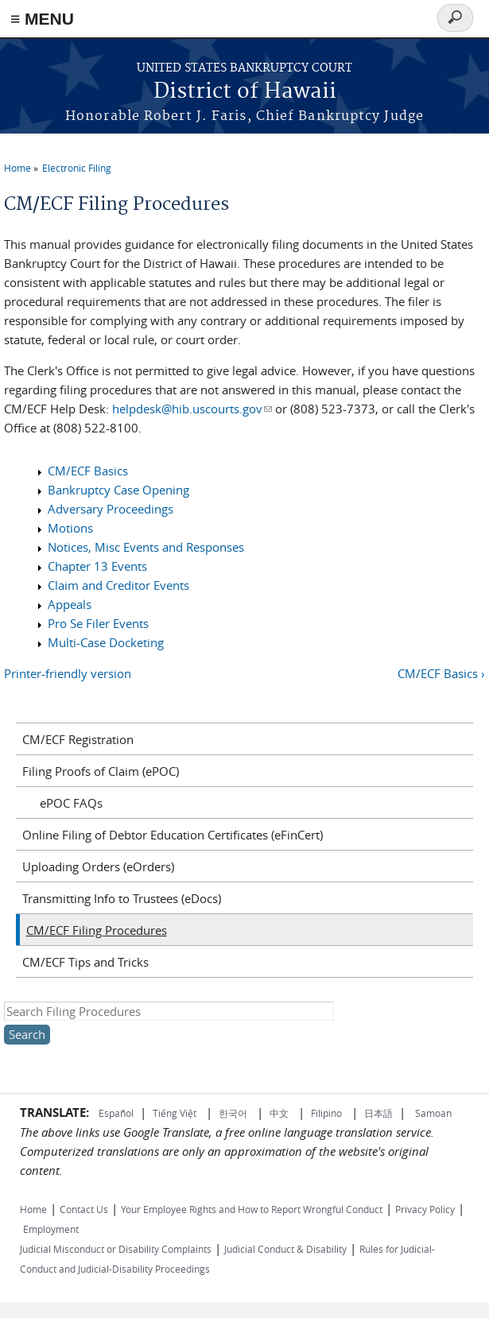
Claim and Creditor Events (118, 585)
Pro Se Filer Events (98, 623)
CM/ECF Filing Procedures (96, 930)
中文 (279, 1113)
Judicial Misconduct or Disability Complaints (116, 1248)
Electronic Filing (76, 167)
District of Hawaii (244, 92)
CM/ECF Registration (78, 739)
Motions (70, 528)
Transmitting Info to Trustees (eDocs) (121, 898)
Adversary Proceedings (110, 509)
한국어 (233, 1113)
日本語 (378, 1113)
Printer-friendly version (67, 673)
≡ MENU (42, 19)
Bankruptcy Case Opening (118, 490)
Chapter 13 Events (97, 566)
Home (17, 167)
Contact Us (84, 1209)
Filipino (326, 1113)
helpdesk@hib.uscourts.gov (192, 409)
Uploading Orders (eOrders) (98, 866)
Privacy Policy (425, 1209)
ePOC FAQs (71, 803)
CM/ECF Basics (88, 471)
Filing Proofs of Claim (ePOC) (100, 771)
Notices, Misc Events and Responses (146, 547)
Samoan (433, 1113)
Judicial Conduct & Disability (285, 1248)
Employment (51, 1229)
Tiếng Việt (174, 1113)
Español (116, 1113)
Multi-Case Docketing (106, 642)
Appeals (69, 604)
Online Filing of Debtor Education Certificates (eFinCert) (172, 835)
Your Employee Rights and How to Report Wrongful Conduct (251, 1209)
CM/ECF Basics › (441, 673)
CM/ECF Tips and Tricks (85, 962)
